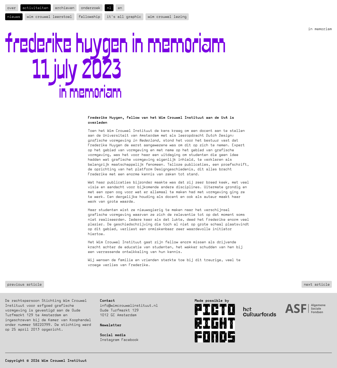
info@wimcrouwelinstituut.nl (129, 305)
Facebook (130, 339)
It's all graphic (124, 16)
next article (317, 284)
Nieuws (13, 16)
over (11, 8)
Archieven (64, 8)
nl (109, 8)
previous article (24, 284)
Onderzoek (90, 8)
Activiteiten (35, 8)
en (120, 8)
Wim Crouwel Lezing (167, 16)
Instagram (109, 339)
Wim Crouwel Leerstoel (49, 16)
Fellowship (89, 16)
